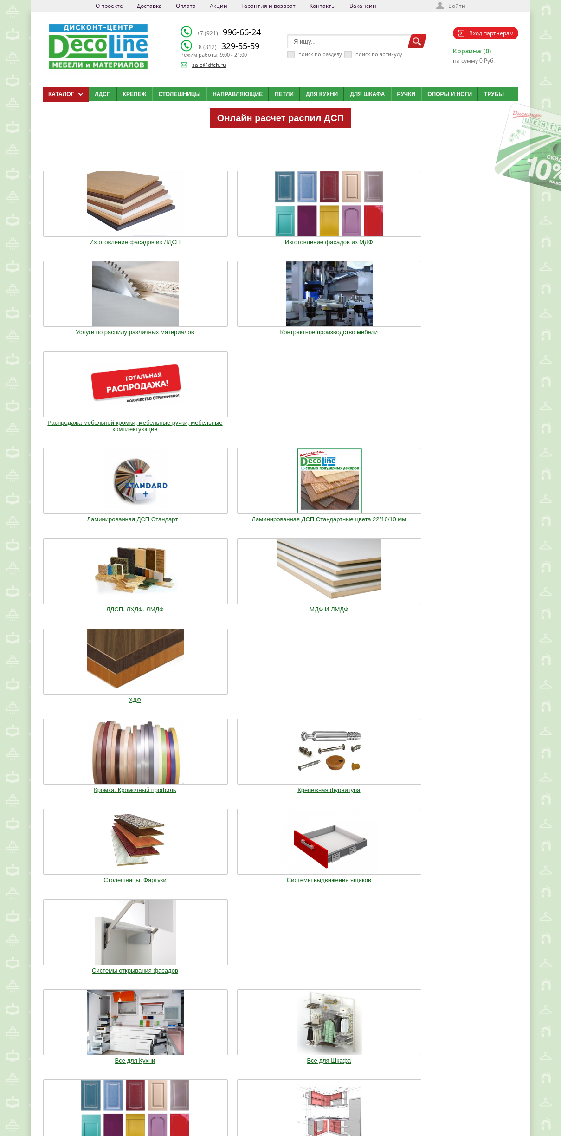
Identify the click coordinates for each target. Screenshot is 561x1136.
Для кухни (322, 94)
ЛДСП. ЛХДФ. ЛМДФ (281, 336)
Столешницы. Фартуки (280, 438)
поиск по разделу (320, 54)
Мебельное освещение (377, 621)
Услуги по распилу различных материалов (280, 237)
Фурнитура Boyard (86, 710)
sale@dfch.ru (209, 65)
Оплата (186, 6)
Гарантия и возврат (268, 6)
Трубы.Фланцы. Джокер (184, 621)
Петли (284, 94)
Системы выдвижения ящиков (377, 438)
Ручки (406, 94)
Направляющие (238, 94)
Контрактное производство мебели (377, 237)
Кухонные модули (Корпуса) (377, 526)
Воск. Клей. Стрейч (280, 621)
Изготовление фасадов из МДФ (183, 237)
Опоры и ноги (449, 94)
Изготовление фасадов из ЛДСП (86, 237)
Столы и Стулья (474, 621)
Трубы (494, 94)
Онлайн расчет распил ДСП (280, 118)
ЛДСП (102, 94)
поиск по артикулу (378, 54)
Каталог (283, 1057)
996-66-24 (229, 32)
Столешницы (179, 94)
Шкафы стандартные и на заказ (184, 713)
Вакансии (362, 6)
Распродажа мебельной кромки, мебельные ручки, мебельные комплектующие (474, 241)
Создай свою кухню (297, 1104)
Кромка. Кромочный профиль (86, 438)
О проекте (109, 6)
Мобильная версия (71, 1113)
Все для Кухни (86, 526)
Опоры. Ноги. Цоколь (474, 526)
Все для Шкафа (183, 526)
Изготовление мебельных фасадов (280, 529)
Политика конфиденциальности (91, 1104)
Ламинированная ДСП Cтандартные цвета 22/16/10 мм (183, 342)
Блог (279, 1069)
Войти (456, 6)
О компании (214, 1057)
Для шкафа (367, 94)
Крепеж (135, 94)
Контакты (322, 6)
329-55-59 (229, 46)
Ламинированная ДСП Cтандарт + (86, 339)
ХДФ (474, 336)
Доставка (149, 6)
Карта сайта (288, 1092)
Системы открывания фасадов (475, 438)
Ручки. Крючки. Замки (86, 621)
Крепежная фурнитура (183, 438)
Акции (218, 6)
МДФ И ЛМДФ (377, 336)
